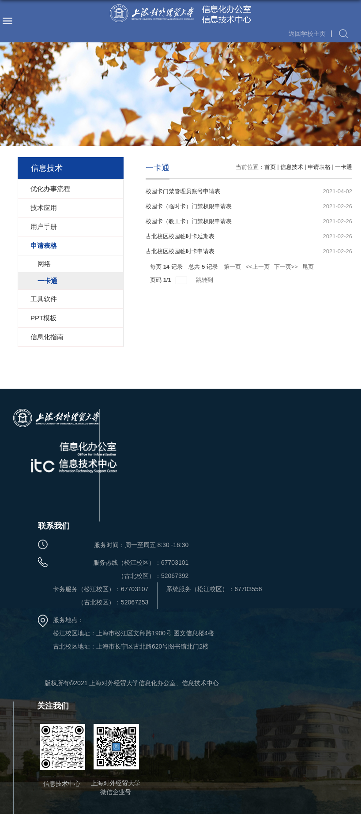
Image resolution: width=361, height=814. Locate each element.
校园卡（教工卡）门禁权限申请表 (189, 221)
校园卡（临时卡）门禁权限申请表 (189, 206)
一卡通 (343, 167)
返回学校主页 (307, 33)
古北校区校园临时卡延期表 (180, 236)
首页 (270, 167)
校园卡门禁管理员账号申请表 (183, 191)
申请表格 (319, 167)
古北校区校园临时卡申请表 (180, 251)
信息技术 (291, 167)
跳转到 (205, 280)
